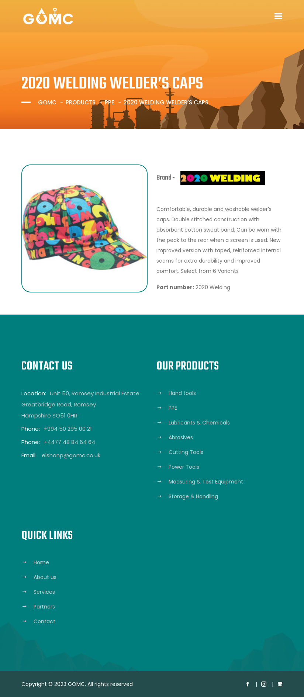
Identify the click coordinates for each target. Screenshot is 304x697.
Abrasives (181, 437)
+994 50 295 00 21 (68, 429)
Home (41, 562)
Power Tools (184, 467)
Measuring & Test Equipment (206, 481)
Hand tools (182, 393)
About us (45, 577)
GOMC (47, 102)
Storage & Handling (193, 496)
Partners (44, 606)
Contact (44, 621)
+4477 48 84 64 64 (69, 442)
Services (44, 592)
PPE (109, 102)
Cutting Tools (186, 452)
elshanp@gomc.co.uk (71, 455)
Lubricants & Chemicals (199, 422)
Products (81, 102)
